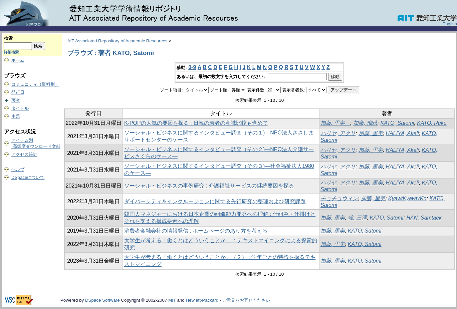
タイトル (20, 108)
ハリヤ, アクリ (338, 133)
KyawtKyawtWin (407, 198)
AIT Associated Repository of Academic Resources (117, 40)
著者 (15, 100)
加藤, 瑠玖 (365, 123)
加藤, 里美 (335, 123)
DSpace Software (102, 300)
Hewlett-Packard (202, 300)
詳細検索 (11, 52)
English (449, 23)
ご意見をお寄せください (246, 300)
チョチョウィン (339, 198)
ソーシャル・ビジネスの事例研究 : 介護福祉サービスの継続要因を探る (209, 186)
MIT (172, 300)
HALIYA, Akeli (402, 133)
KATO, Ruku (431, 123)
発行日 (17, 92)
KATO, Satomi (397, 123)
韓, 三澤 (357, 218)
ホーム (17, 60)
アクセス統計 (24, 154)
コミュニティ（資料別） (35, 84)
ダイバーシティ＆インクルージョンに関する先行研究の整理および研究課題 (215, 201)
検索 (8, 38)
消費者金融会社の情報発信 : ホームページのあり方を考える (195, 231)
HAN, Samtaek (424, 218)
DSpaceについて (27, 177)
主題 (15, 116)
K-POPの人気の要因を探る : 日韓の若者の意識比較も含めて (196, 123)
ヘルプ (17, 169)
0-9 (192, 67)
